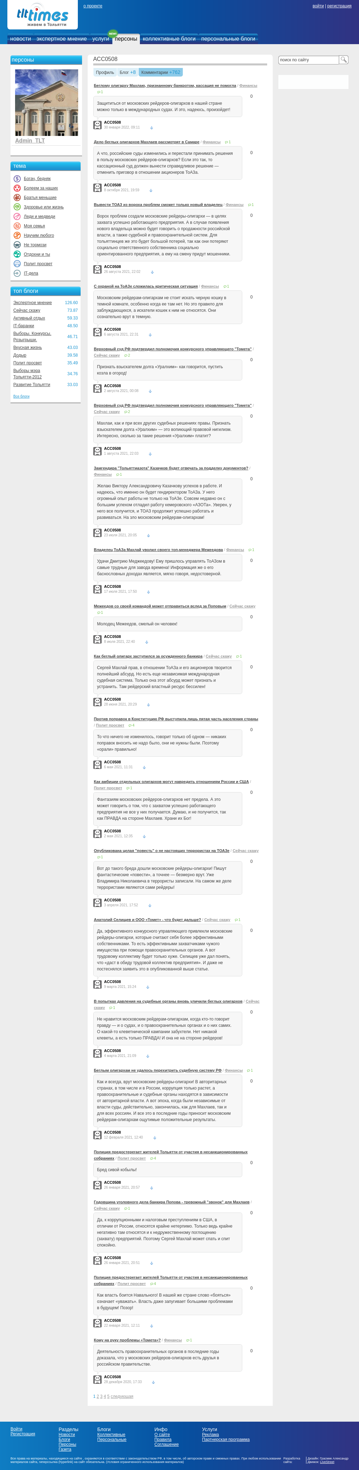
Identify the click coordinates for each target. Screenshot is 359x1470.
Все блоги (21, 396)
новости (20, 39)
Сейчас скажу (26, 310)
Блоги (64, 1439)
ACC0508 (105, 59)
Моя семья (34, 226)
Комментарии (154, 72)
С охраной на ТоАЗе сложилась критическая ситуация (146, 286)
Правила (162, 1439)
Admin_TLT (30, 141)
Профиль (105, 72)
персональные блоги (228, 39)
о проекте (92, 6)
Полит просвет (38, 263)
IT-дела (31, 273)
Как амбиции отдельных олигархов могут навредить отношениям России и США (171, 781)
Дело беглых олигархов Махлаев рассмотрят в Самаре (146, 142)
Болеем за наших (41, 188)
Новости (67, 1434)
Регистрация (23, 1433)
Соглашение (166, 1444)
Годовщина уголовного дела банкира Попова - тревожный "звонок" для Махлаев (172, 1202)
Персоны (67, 1444)
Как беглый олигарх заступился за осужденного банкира (148, 656)
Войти (16, 1429)
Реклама (210, 1434)
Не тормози (35, 244)
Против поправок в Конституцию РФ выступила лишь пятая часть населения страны (176, 719)
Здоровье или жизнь (44, 207)
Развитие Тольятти (31, 384)
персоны (126, 39)
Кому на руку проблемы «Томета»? (127, 1340)
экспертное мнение (61, 39)
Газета (65, 1449)
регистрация (339, 6)
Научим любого (39, 235)
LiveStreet (327, 1462)
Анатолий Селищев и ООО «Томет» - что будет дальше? (147, 920)
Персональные (112, 1439)
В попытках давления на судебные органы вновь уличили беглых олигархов (168, 1001)
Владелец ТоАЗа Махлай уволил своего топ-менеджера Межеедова (158, 550)
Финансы (248, 85)
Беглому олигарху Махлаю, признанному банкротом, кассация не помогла (165, 85)
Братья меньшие (40, 197)
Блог (124, 72)
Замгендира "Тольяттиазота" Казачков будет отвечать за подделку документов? (171, 468)
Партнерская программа (226, 1439)
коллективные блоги (169, 39)
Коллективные (111, 1434)
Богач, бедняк (37, 178)
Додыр (19, 355)
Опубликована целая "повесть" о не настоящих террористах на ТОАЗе (162, 851)
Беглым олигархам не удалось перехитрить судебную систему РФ (158, 1070)
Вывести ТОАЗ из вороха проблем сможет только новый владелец (158, 204)
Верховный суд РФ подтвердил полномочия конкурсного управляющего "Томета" (173, 349)
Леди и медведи (39, 216)
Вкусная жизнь (27, 347)
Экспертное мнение (32, 302)
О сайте (162, 1434)
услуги (101, 39)
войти (318, 6)
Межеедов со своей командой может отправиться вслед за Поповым (160, 606)
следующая (122, 1396)
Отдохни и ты (37, 254)
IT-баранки (23, 325)
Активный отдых (29, 318)
